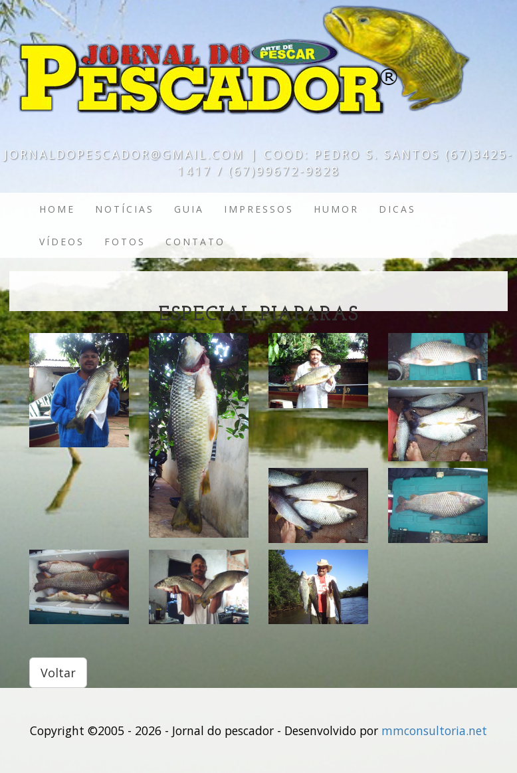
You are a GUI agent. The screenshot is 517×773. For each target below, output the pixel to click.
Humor (336, 209)
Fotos (125, 241)
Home (57, 209)
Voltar (58, 673)
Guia (189, 209)
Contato (195, 241)
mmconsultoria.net (434, 730)
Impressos (259, 209)
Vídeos (61, 241)
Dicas (397, 209)
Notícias (124, 209)
